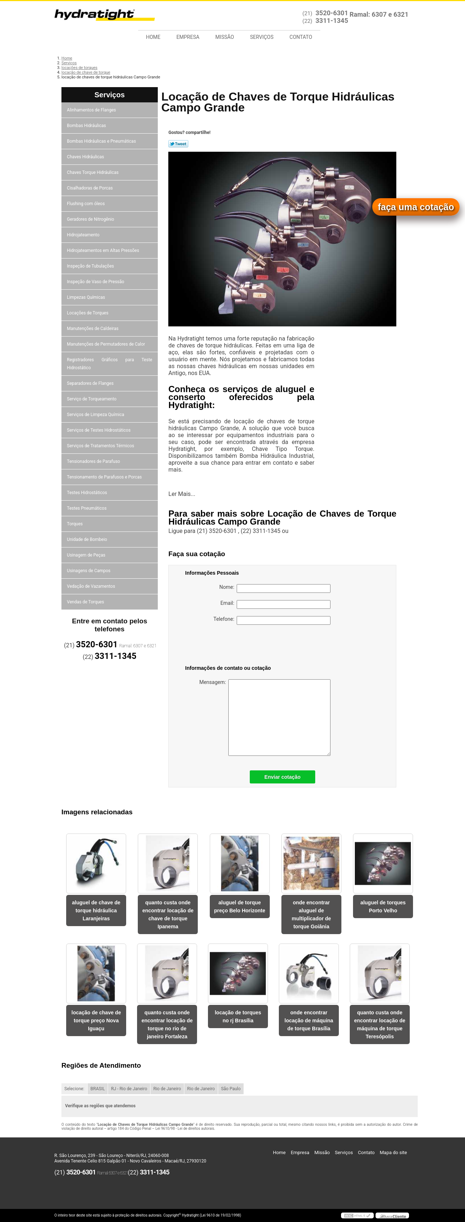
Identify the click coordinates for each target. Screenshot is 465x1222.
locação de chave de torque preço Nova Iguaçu (96, 1020)
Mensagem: (264, 717)
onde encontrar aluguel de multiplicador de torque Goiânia (311, 914)
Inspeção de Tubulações (91, 266)
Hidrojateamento (83, 234)
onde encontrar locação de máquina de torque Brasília (309, 1020)
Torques (75, 523)
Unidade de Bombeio (87, 539)
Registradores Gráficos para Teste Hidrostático (109, 363)
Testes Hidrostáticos (87, 492)
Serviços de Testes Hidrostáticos (99, 430)
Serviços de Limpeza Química (96, 414)
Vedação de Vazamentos (91, 586)
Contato (300, 37)
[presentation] (231, 646)
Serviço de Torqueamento (92, 399)
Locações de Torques (88, 312)
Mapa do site (393, 1152)
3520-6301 (332, 13)
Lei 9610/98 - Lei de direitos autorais (184, 1129)
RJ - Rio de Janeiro (129, 1088)
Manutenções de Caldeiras (93, 328)
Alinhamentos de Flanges (92, 110)
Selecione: (74, 1088)
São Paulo (231, 1088)
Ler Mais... (181, 493)
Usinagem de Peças (87, 555)
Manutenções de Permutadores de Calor (106, 344)
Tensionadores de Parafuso (94, 461)
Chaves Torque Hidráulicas (93, 172)
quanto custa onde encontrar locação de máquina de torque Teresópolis (379, 1024)
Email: (275, 604)
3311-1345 (332, 20)
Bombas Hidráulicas (87, 125)
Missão (224, 37)
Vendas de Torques (86, 601)
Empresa (187, 37)
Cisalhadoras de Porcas (90, 188)
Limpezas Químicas (86, 297)
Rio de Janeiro (167, 1088)
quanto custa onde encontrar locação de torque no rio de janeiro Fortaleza (167, 1024)
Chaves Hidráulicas (86, 156)
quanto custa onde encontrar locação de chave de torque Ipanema (167, 914)
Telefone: (271, 620)
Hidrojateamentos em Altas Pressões (103, 250)
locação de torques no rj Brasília (238, 1016)
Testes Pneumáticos (87, 508)
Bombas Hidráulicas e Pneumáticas (102, 141)
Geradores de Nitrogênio (91, 219)
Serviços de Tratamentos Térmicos (101, 445)
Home (153, 37)
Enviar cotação (282, 777)
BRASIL (98, 1088)
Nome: (274, 588)
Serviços (262, 37)
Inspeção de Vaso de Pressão (96, 281)
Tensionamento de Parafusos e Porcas (105, 477)
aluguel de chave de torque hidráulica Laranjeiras (96, 910)
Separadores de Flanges (91, 383)
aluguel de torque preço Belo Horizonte (239, 906)
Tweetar (178, 143)
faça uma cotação (416, 207)
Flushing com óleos (86, 203)
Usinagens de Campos (89, 570)
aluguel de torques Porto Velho (382, 906)
